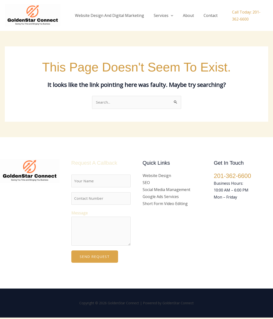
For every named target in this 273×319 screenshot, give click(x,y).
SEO (146, 182)
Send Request (95, 257)
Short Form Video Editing (165, 203)
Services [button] (160, 15)
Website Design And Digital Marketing (108, 15)
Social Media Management (166, 189)
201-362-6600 (233, 176)
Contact (204, 15)
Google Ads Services (161, 196)
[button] (168, 15)
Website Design (157, 176)
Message (79, 214)
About (183, 15)
